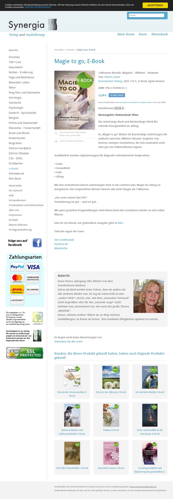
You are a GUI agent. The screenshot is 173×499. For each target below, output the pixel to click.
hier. (121, 222)
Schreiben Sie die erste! (68, 341)
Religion (14, 117)
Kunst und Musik (19, 133)
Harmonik (15, 102)
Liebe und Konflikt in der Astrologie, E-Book (150, 432)
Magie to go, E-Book (86, 50)
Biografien (15, 143)
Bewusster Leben (19, 82)
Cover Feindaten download (71, 141)
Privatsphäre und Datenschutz (26, 205)
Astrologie (15, 97)
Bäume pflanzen (18, 224)
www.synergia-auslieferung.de (143, 487)
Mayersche (61, 248)
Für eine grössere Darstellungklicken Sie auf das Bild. (72, 134)
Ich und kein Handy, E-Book (149, 392)
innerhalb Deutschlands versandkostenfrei (135, 102)
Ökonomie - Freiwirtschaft (25, 128)
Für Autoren (15, 190)
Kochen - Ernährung (21, 72)
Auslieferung (35, 34)
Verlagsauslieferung (20, 229)
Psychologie (16, 107)
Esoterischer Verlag (110, 81)
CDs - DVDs (15, 158)
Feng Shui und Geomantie (24, 92)
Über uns (14, 210)
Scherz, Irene (112, 76)
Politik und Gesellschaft (23, 123)
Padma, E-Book (111, 430)
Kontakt (13, 219)
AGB (11, 195)
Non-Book (15, 178)
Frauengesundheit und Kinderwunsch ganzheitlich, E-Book (150, 470)
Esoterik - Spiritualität (22, 112)
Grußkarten (16, 163)
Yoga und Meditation (21, 77)
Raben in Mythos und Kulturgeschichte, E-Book (72, 432)
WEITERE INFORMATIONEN (73, 8)
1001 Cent (15, 62)
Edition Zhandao (19, 153)
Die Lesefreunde (64, 239)
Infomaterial (16, 173)
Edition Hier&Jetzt (20, 148)
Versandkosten (17, 200)
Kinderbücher (17, 138)
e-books (13, 168)
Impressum (15, 215)
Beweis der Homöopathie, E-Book (72, 394)
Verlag (13, 34)
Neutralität (15, 185)
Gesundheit (16, 67)
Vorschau (14, 57)
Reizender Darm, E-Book (111, 468)
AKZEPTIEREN (155, 5)
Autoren (13, 50)
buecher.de (61, 244)
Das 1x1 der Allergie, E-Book (111, 392)
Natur (12, 87)
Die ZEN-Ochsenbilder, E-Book (72, 468)
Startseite (58, 50)
